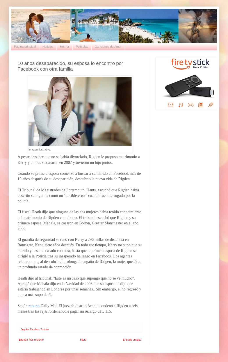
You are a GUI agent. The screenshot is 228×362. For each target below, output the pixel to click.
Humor (64, 46)
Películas (82, 46)
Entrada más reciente (31, 339)
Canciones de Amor (108, 46)
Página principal (25, 46)
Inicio (83, 339)
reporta (34, 306)
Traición (45, 329)
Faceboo (34, 329)
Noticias (48, 46)
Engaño (25, 329)
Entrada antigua (132, 339)
